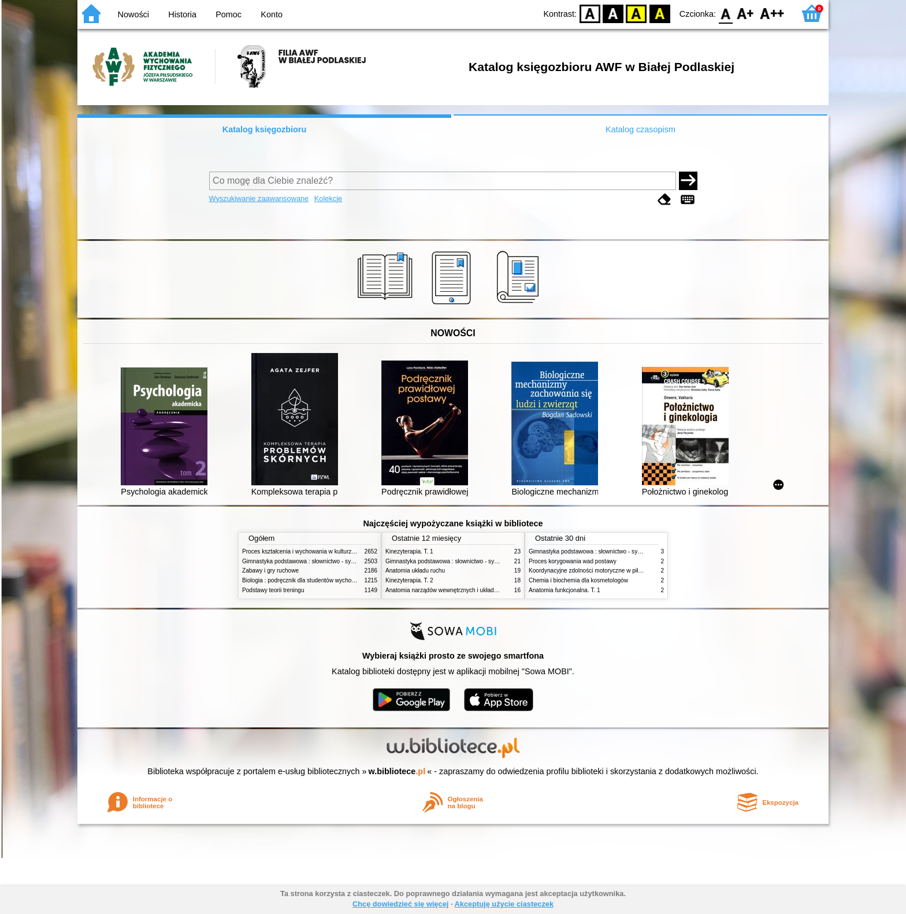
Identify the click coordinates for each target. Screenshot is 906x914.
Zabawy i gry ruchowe (270, 570)
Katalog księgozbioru (264, 129)
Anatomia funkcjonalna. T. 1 (564, 590)
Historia (182, 14)
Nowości (133, 14)
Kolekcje (328, 198)
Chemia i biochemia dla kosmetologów (578, 580)
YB (636, 13)
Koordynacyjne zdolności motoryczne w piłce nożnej (596, 570)
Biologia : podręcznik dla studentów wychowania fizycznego (319, 580)
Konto (272, 14)
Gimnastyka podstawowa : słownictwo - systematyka (309, 561)
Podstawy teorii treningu (273, 590)
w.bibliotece (397, 771)
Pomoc (229, 14)
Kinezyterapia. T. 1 (409, 551)
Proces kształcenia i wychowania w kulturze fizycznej (310, 551)
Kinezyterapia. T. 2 (409, 580)
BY (659, 13)
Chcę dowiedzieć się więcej (400, 904)
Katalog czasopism (640, 129)
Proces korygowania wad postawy (573, 561)
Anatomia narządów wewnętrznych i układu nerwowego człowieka (470, 590)
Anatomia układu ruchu (415, 570)
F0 (725, 13)
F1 (745, 13)
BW (613, 13)
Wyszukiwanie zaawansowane (259, 198)
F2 (772, 13)
